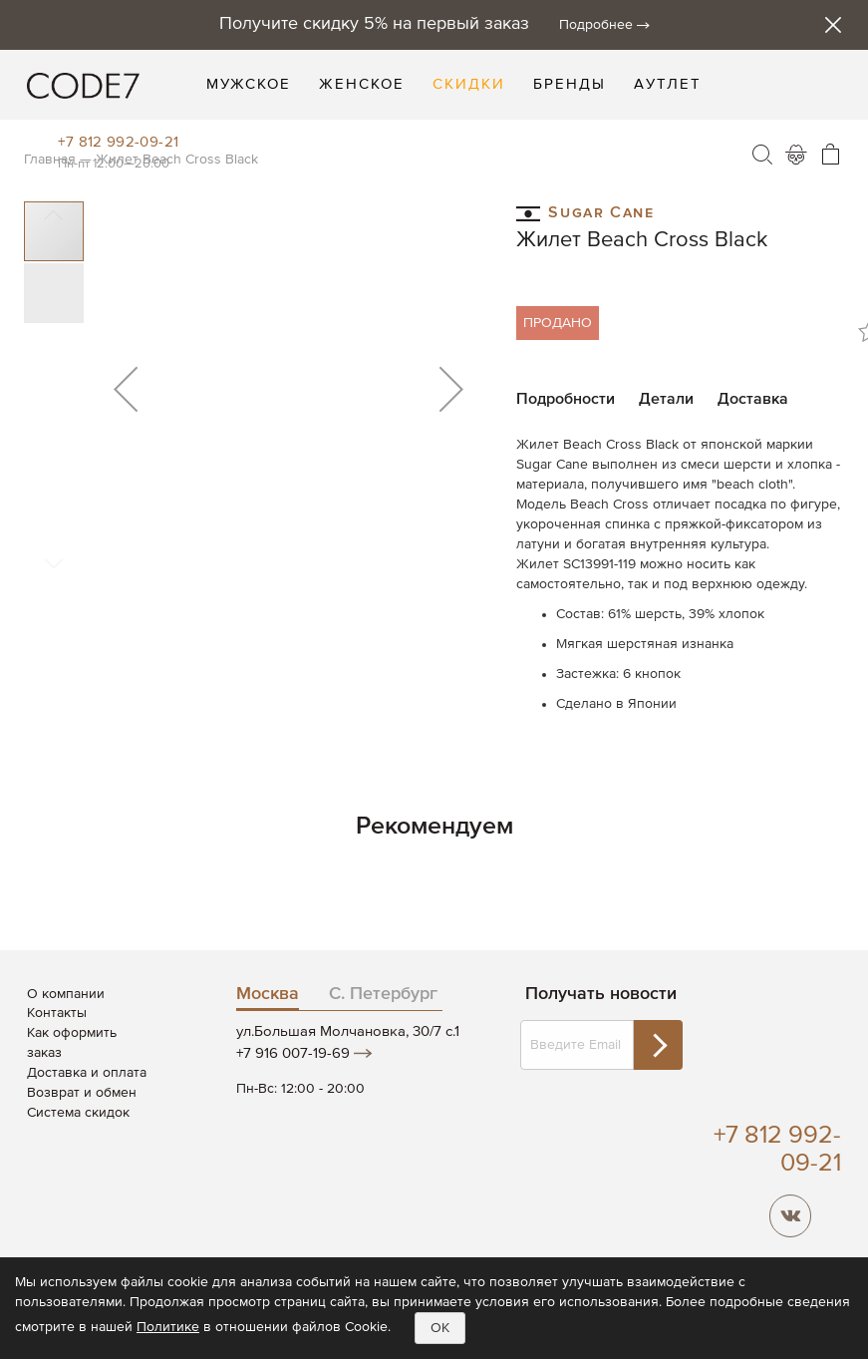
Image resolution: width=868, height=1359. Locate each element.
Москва (267, 994)
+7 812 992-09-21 (118, 142)
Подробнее (596, 25)
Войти (796, 154)
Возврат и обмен (82, 1093)
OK (440, 1328)
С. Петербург (383, 994)
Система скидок (78, 1113)
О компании (66, 994)
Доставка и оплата (86, 1073)
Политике (168, 1327)
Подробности (565, 400)
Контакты (57, 1013)
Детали (666, 400)
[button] (125, 388)
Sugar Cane (585, 211)
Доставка (753, 400)
